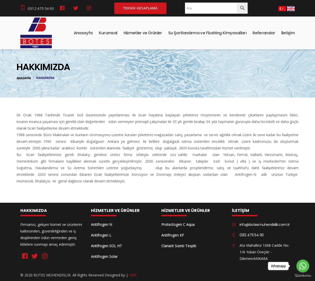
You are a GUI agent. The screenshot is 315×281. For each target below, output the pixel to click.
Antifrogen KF (172, 235)
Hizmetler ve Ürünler (142, 33)
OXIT (133, 275)
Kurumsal (108, 33)
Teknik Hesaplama (140, 8)
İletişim (288, 33)
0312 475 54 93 (37, 8)
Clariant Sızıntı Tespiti (178, 245)
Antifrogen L (101, 235)
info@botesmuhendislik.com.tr (265, 224)
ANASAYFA (24, 78)
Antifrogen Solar (104, 256)
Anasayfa (83, 33)
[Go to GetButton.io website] (303, 275)
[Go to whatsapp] (302, 266)
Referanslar (264, 33)
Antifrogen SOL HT (106, 245)
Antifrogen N (101, 224)
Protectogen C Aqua (178, 224)
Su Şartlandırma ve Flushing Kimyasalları (207, 33)
